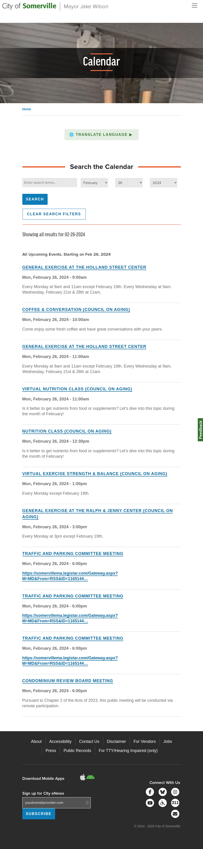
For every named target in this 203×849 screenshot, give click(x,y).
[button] (101, 134)
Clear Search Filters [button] (54, 214)
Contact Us (89, 741)
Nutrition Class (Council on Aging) (67, 431)
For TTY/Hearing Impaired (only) (128, 750)
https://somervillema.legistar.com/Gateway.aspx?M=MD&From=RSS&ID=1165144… (70, 618)
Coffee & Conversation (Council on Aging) (76, 309)
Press (51, 750)
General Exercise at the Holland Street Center (84, 267)
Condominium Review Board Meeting (67, 680)
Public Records (77, 750)
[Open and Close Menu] (194, 5)
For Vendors (145, 741)
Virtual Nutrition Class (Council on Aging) (77, 389)
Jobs (167, 741)
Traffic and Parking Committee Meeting (72, 553)
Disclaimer (116, 741)
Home (26, 109)
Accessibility (60, 741)
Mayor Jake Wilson (86, 6)
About (36, 741)
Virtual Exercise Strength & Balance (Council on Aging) (94, 473)
